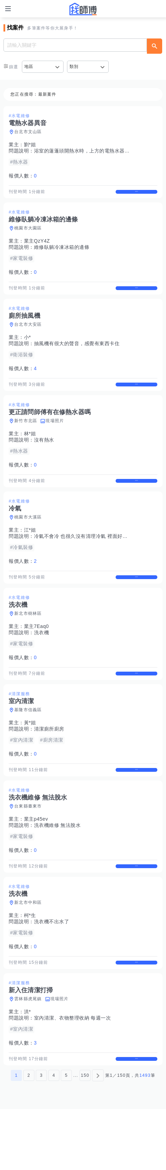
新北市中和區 (28, 951)
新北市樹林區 (28, 643)
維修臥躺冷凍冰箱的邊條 (62, 253)
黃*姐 (30, 759)
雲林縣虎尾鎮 (28, 1053)
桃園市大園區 (28, 234)
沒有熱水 (44, 458)
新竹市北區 (25, 439)
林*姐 (30, 452)
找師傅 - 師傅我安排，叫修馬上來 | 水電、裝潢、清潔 (83, 9)
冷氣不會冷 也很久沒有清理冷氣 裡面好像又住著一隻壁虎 (98, 561)
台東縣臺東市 (28, 848)
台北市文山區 (28, 131)
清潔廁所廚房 (49, 765)
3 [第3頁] (41, 1136)
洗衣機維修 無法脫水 (57, 868)
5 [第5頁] (66, 1136)
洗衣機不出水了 (51, 970)
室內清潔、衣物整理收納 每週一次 (72, 1073)
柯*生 (30, 964)
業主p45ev (36, 861)
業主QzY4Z (37, 247)
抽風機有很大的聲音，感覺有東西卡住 (77, 355)
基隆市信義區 (28, 746)
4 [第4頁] (53, 1136)
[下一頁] (98, 1136)
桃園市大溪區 (28, 541)
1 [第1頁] (16, 1136)
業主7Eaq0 (36, 657)
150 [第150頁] (85, 1136)
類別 (74, 66)
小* (27, 349)
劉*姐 (30, 144)
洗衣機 (41, 663)
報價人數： (23, 175)
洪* (27, 1066)
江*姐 (30, 554)
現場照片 (54, 439)
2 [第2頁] (28, 1136)
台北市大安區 (28, 336)
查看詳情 (136, 194)
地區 (29, 66)
